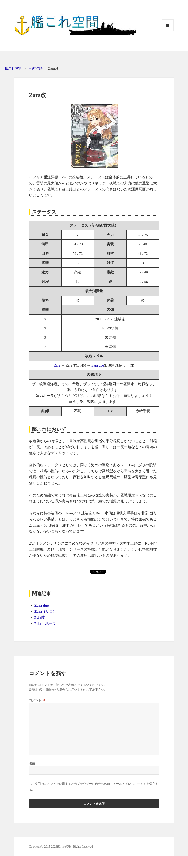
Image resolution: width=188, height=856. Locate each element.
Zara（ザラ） (45, 611)
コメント (37, 700)
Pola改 (39, 617)
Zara (57, 365)
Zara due (97, 365)
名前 (32, 763)
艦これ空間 (13, 68)
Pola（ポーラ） (47, 623)
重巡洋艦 (35, 68)
